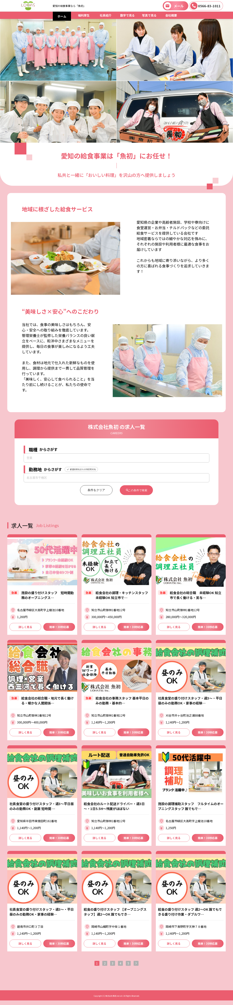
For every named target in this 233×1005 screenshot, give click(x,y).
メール (179, 5)
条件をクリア (93, 490)
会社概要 (171, 15)
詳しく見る (25, 627)
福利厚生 (84, 15)
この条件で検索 (138, 490)
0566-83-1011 (209, 5)
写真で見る (149, 15)
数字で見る (127, 15)
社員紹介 (105, 15)
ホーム (62, 16)
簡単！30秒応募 (59, 627)
